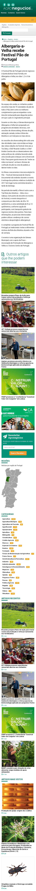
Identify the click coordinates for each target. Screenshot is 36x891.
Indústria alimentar (9, 66)
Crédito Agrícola (8, 540)
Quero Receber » (18, 453)
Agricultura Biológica (9, 522)
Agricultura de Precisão (10, 524)
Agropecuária (7, 529)
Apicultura (6, 532)
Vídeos (4, 591)
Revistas (4, 13)
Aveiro (16, 39)
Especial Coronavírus (9, 545)
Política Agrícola (8, 583)
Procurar (7, 33)
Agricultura (6, 519)
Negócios (5, 569)
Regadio (5, 585)
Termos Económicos (27, 25)
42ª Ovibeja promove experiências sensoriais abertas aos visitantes (14, 330)
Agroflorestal (7, 527)
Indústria (5, 561)
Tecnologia (6, 588)
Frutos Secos (7, 556)
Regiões (4, 25)
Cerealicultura (7, 537)
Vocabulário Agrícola (14, 25)
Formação (5, 551)
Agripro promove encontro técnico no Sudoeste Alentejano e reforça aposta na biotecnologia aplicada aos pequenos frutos (17, 364)
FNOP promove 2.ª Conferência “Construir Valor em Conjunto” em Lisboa (17, 398)
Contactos (11, 13)
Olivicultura (6, 572)
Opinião (5, 575)
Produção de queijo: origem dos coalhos (16, 811)
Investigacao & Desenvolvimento (13, 567)
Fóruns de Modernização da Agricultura (16, 554)
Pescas (5, 580)
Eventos (5, 548)
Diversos (5, 543)
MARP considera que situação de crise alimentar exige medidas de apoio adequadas (16, 770)
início (4, 39)
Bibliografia (5, 27)
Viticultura (5, 593)
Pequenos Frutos (8, 577)
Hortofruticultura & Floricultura (13, 559)
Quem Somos (20, 13)
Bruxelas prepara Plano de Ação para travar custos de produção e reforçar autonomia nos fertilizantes (15, 297)
